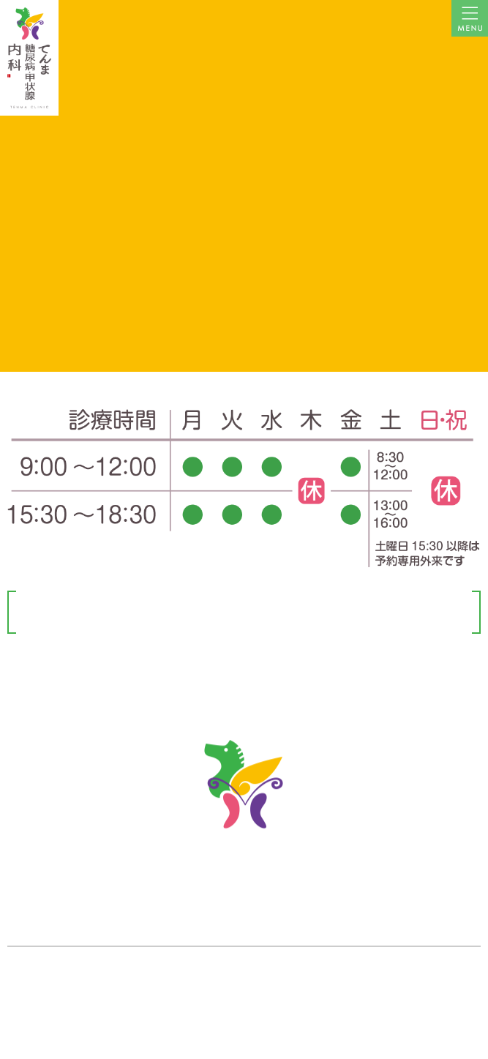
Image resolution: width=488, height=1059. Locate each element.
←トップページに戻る (244, 178)
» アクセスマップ (41, 981)
